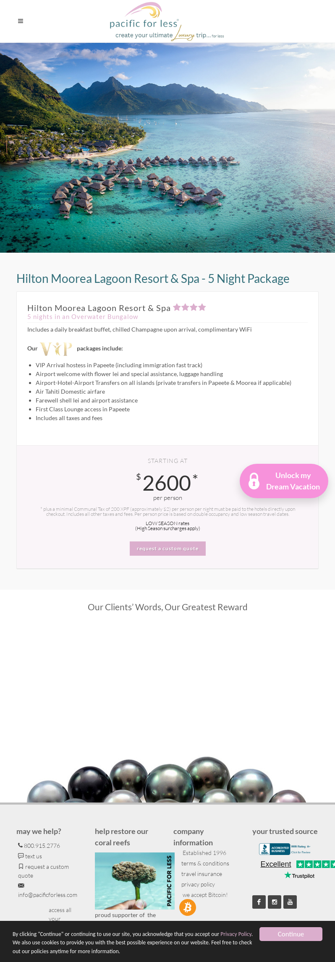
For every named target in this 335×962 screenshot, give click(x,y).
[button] (284, 481)
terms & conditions (204, 863)
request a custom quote (43, 870)
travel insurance (201, 873)
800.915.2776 (39, 845)
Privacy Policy (235, 934)
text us (30, 856)
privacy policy (197, 884)
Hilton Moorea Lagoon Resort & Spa (117, 308)
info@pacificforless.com (47, 889)
